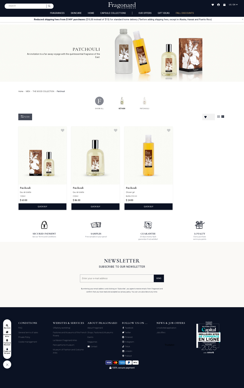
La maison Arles (7, 335)
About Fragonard (95, 328)
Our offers (145, 13)
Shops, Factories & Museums (100, 332)
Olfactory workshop (61, 328)
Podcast (128, 356)
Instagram (129, 342)
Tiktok (127, 346)
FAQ (20, 328)
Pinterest (128, 337)
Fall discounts (185, 13)
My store (7, 328)
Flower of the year (7, 352)
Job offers (161, 332)
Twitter (127, 332)
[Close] (242, 19)
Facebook (128, 328)
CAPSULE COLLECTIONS (113, 13)
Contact (93, 346)
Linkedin (128, 351)
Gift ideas (164, 13)
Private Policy (24, 337)
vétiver (122, 103)
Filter (25, 116)
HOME (91, 13)
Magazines (92, 342)
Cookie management (27, 342)
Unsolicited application (166, 328)
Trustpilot (169, 344)
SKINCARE (76, 13)
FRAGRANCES (57, 13)
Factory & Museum (7, 344)
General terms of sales (28, 332)
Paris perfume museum (63, 345)
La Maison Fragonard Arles (65, 340)
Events (90, 337)
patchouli (144, 103)
